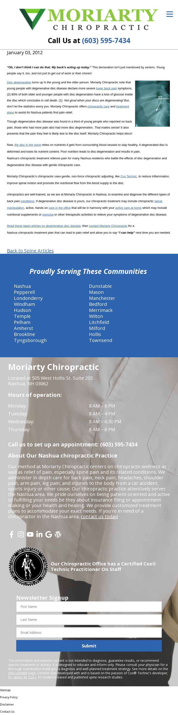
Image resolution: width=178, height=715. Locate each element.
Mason (96, 292)
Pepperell (24, 292)
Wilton (96, 316)
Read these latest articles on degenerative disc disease (44, 226)
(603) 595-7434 (106, 40)
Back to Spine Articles (30, 251)
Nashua (22, 286)
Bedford (98, 304)
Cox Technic (129, 176)
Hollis (95, 334)
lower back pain (106, 88)
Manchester (102, 298)
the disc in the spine (28, 145)
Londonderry (28, 298)
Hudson (22, 310)
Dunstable (100, 286)
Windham (24, 304)
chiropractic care (98, 106)
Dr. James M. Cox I (22, 677)
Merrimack (101, 310)
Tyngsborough (30, 340)
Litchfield (99, 322)
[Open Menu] (169, 14)
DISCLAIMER (17, 673)
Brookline (24, 334)
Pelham (22, 322)
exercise (47, 214)
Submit (89, 646)
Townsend (100, 340)
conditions (27, 201)
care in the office (60, 208)
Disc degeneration (19, 82)
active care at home (128, 208)
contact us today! (99, 516)
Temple (22, 316)
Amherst (23, 328)
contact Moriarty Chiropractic (108, 226)
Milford (97, 328)
